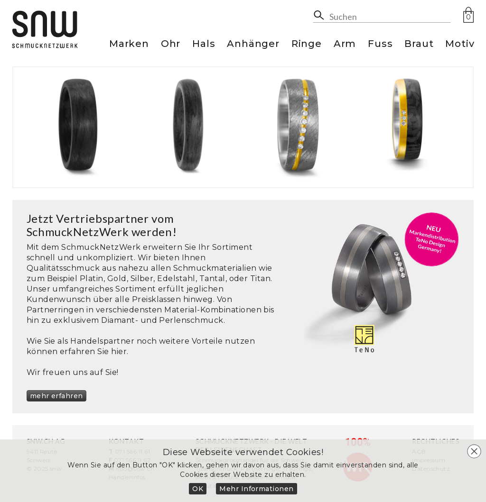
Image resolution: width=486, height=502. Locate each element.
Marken (129, 44)
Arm (345, 44)
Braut (418, 44)
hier (119, 351)
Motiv (459, 44)
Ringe (306, 44)
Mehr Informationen (256, 488)
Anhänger (253, 44)
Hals (203, 44)
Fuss (380, 44)
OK (197, 488)
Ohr (170, 44)
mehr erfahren (56, 396)
